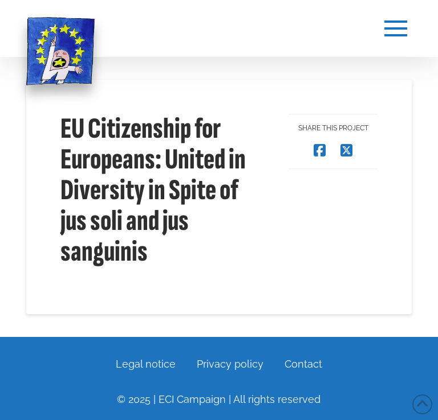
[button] (395, 28)
